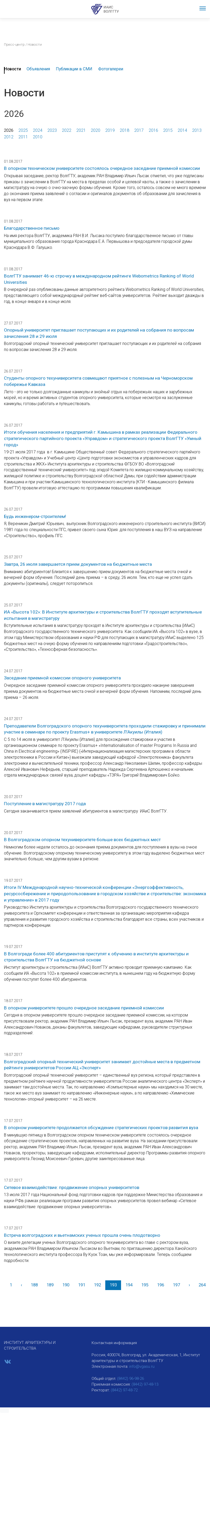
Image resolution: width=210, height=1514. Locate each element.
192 (97, 1284)
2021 (81, 130)
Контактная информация (114, 1342)
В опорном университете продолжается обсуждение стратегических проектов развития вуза (101, 1127)
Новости (12, 68)
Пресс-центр (14, 44)
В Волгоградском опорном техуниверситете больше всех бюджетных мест (82, 839)
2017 (139, 130)
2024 (37, 130)
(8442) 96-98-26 (130, 1378)
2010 (37, 136)
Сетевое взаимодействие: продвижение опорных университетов (71, 1187)
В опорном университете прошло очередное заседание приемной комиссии (84, 1007)
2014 (182, 130)
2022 (66, 130)
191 (81, 1284)
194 (129, 1284)
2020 (95, 130)
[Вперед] (189, 1285)
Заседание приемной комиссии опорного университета (62, 677)
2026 (8, 130)
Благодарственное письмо (31, 228)
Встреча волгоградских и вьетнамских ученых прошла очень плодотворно (82, 1235)
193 (113, 1284)
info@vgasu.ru (141, 1366)
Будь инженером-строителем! (35, 516)
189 (50, 1284)
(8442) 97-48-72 (124, 1390)
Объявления (38, 68)
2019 (110, 130)
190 (65, 1284)
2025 (23, 130)
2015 (168, 130)
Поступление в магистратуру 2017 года (45, 803)
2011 (23, 136)
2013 (197, 130)
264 (202, 1284)
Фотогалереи (110, 68)
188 (34, 1284)
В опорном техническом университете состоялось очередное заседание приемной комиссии (102, 168)
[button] (4, 1410)
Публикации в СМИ (74, 68)
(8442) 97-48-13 (145, 1384)
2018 (124, 130)
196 (160, 1284)
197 (176, 1284)
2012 (8, 136)
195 (144, 1284)
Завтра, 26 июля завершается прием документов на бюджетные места (78, 564)
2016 (153, 130)
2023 (52, 130)
